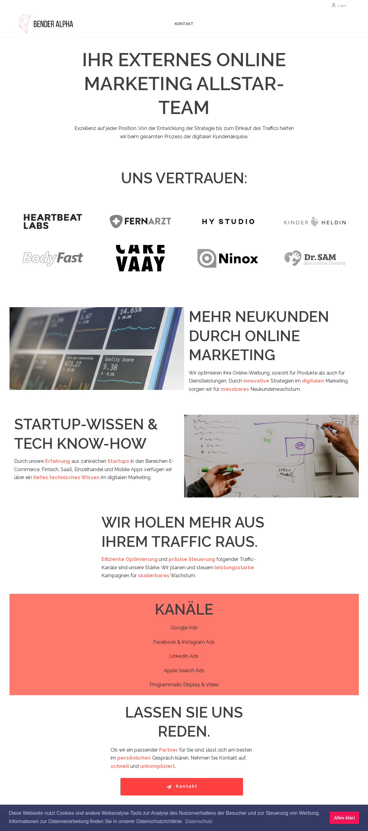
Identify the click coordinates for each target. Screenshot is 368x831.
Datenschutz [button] (199, 821)
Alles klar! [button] (344, 817)
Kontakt (184, 23)
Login (339, 5)
